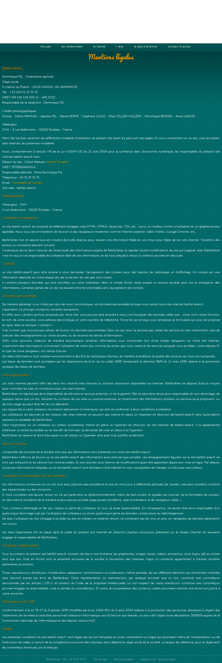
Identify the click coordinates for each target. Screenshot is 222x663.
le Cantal (99, 46)
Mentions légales (124, 659)
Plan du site (100, 659)
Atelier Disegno (57, 162)
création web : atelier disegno (158, 659)
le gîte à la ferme (145, 46)
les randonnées (72, 46)
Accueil (46, 46)
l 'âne (119, 46)
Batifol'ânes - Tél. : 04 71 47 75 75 (66, 659)
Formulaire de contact (27, 182)
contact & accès (179, 46)
